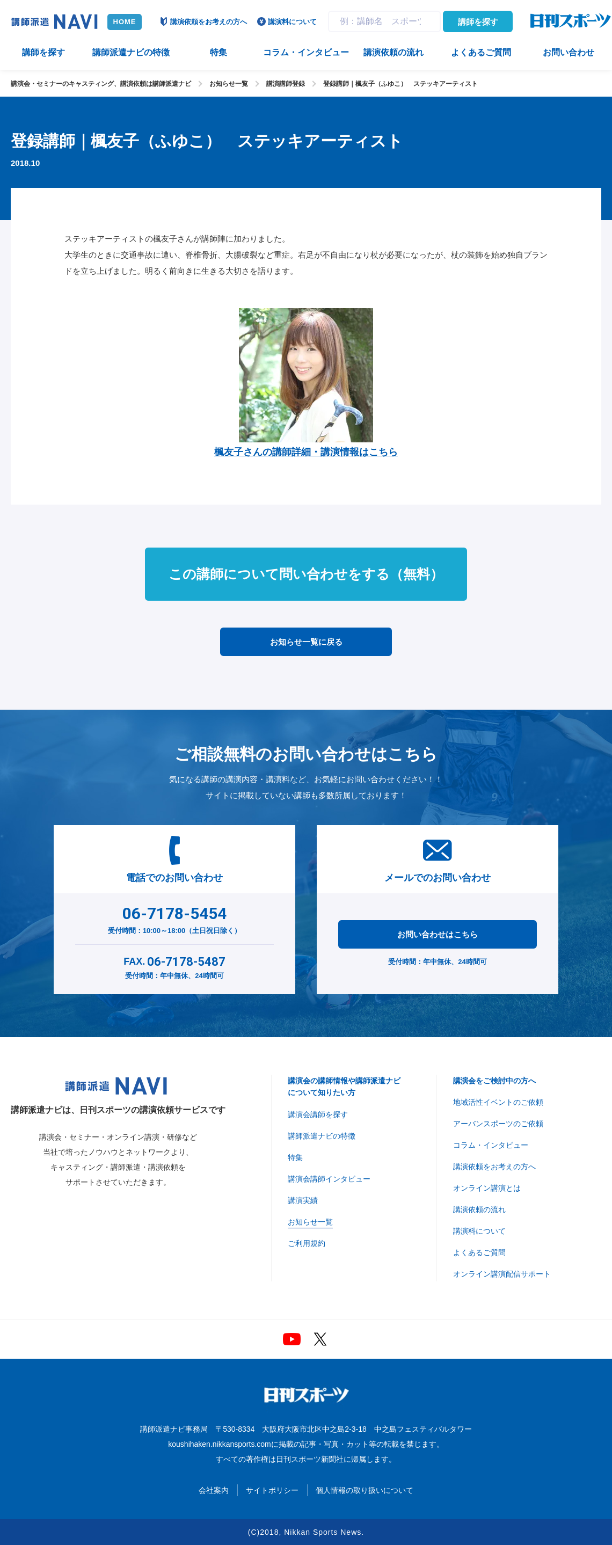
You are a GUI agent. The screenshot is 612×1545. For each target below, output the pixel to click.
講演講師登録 (285, 84)
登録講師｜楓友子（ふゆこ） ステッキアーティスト (400, 84)
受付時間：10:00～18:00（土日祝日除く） (175, 918)
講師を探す (478, 21)
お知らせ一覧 (228, 84)
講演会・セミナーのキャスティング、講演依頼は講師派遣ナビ (101, 84)
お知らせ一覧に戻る (306, 641)
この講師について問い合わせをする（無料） (306, 573)
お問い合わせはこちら (437, 934)
